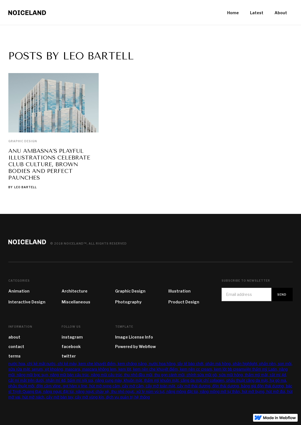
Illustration (179, 291)
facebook (71, 346)
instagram (72, 337)
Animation (19, 291)
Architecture (75, 291)
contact (16, 346)
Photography (128, 302)
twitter (69, 356)
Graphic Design (22, 141)
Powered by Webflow (135, 346)
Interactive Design (26, 302)
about (14, 337)
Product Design (183, 302)
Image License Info (134, 337)
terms (14, 356)
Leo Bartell (25, 187)
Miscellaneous (76, 302)
